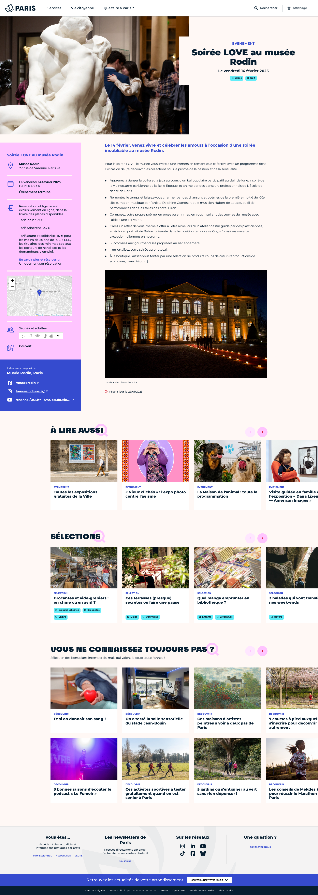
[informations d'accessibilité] (41, 335)
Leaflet (39, 315)
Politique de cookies (202, 890)
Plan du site (226, 890)
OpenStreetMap (57, 315)
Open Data (179, 890)
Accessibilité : (133, 890)
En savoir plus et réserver (37, 259)
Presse (165, 890)
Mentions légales (95, 890)
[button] (39, 292)
